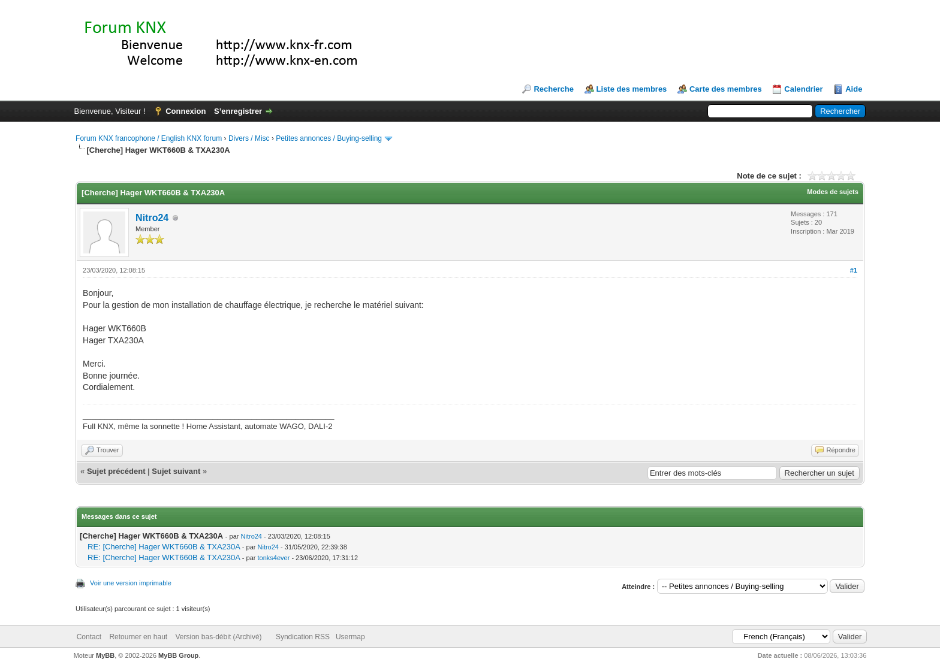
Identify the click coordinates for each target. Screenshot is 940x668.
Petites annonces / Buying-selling (329, 138)
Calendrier (803, 88)
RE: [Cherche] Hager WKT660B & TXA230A (164, 546)
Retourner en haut (138, 637)
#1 (853, 270)
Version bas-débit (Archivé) (218, 637)
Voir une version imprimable (130, 583)
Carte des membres (725, 88)
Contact (89, 637)
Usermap (350, 637)
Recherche (553, 88)
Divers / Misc (249, 138)
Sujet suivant (176, 471)
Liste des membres (631, 88)
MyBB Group (178, 655)
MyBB (105, 655)
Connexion (185, 111)
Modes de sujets (832, 191)
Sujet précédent (116, 471)
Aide (853, 88)
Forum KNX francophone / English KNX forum (149, 138)
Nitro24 (151, 218)
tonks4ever (274, 557)
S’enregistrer (238, 111)
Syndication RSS (303, 637)
